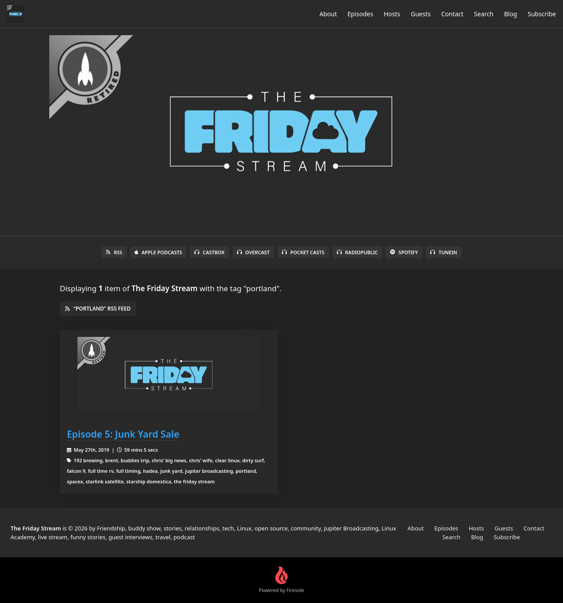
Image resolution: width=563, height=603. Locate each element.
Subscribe (542, 14)
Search (484, 14)
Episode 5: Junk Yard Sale (123, 434)
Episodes (360, 14)
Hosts (392, 14)
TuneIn (443, 252)
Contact (452, 14)
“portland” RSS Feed (98, 308)
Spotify (404, 252)
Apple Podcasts (158, 252)
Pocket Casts (303, 252)
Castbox (209, 252)
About (328, 14)
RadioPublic (357, 252)
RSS (114, 252)
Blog (510, 14)
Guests (421, 14)
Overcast (253, 252)
